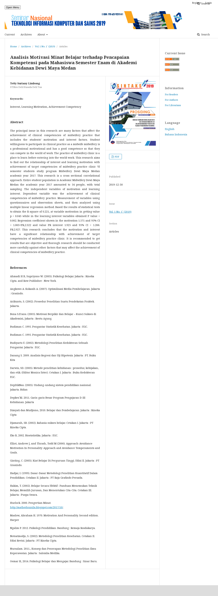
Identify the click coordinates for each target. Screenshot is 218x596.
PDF (116, 156)
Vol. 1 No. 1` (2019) (45, 46)
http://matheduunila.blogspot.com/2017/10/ (36, 507)
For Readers (171, 94)
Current (10, 34)
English (169, 129)
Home (13, 46)
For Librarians (173, 105)
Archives (26, 34)
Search (205, 34)
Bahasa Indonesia (176, 134)
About (41, 34)
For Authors (171, 99)
